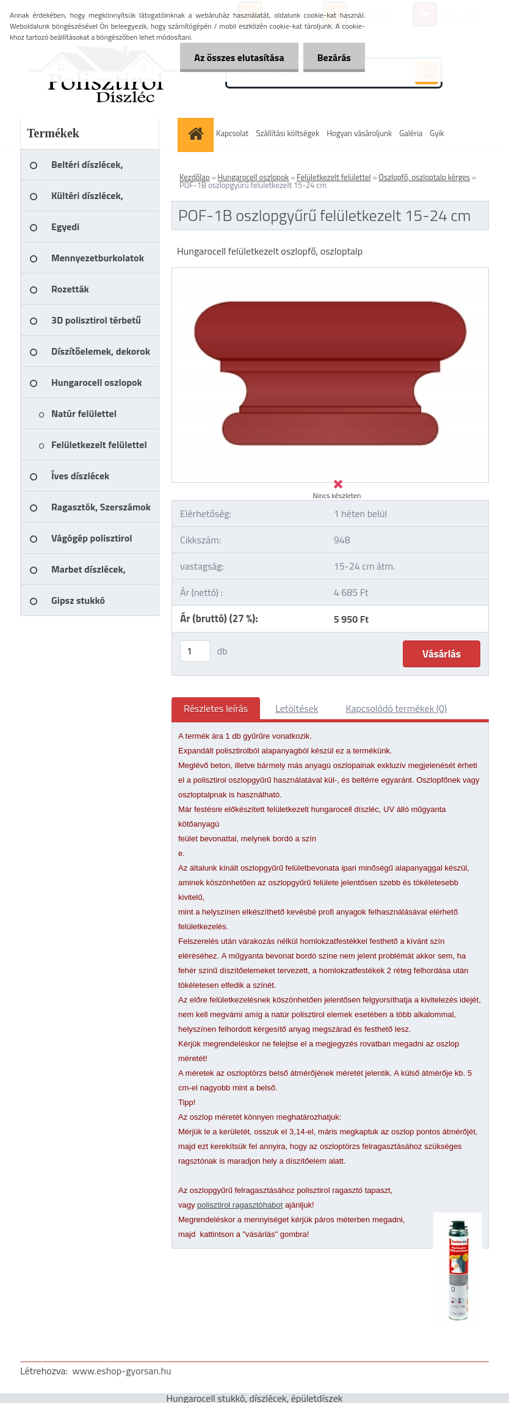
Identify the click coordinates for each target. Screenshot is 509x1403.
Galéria (410, 133)
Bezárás (333, 57)
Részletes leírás (216, 708)
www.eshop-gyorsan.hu (122, 1370)
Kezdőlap (194, 177)
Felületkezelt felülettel (334, 177)
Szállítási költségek (287, 133)
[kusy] (195, 651)
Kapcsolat (232, 133)
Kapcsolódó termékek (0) (396, 708)
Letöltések (296, 708)
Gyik (437, 133)
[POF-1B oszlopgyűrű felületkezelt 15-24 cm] (330, 273)
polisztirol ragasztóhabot (240, 1204)
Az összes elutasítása (236, 57)
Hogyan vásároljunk (359, 133)
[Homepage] (197, 133)
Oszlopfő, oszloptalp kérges (424, 177)
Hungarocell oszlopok (253, 177)
